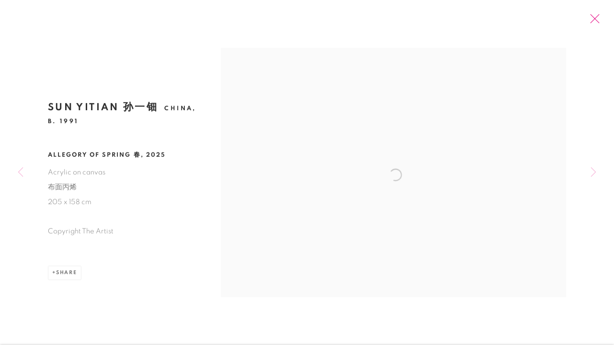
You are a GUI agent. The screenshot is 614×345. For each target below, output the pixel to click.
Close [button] (593, 21)
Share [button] (66, 274)
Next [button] (593, 172)
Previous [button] (20, 172)
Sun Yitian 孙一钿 (103, 109)
